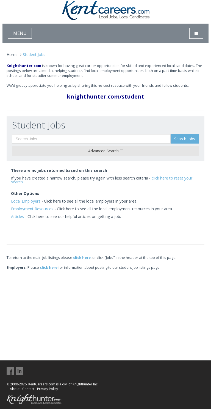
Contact (28, 388)
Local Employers (25, 201)
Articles (17, 216)
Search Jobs (184, 138)
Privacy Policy (47, 388)
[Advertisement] (105, 308)
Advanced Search (105, 150)
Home (12, 54)
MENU (20, 33)
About (15, 388)
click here (82, 257)
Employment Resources (32, 208)
